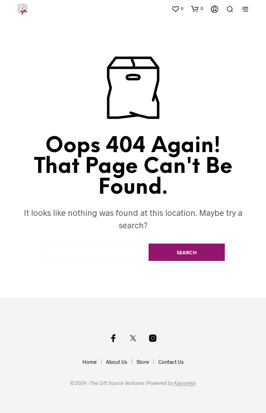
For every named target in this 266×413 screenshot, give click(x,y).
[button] (177, 8)
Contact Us (171, 362)
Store (142, 362)
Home (89, 362)
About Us (116, 362)
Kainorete (185, 383)
